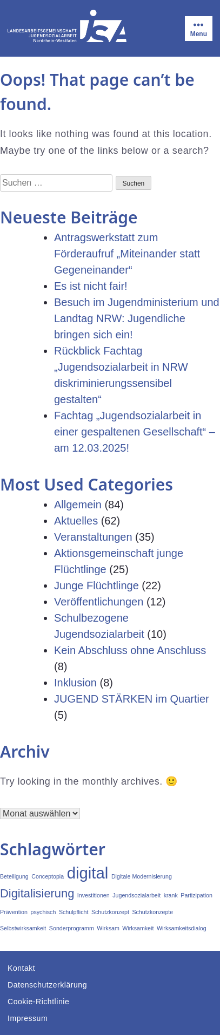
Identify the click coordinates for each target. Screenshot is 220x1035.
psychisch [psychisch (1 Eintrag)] (43, 912)
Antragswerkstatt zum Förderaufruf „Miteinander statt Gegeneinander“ (127, 253)
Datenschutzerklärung (47, 984)
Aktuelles (76, 521)
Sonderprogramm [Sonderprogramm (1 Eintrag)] (71, 928)
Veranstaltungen (93, 537)
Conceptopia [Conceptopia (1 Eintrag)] (47, 876)
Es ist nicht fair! (91, 286)
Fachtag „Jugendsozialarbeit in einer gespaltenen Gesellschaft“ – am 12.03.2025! (134, 432)
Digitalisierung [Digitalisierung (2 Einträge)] (37, 893)
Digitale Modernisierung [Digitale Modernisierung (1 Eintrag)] (141, 876)
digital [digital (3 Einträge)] (88, 873)
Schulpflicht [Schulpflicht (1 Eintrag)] (74, 912)
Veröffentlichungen (98, 602)
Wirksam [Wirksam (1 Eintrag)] (108, 928)
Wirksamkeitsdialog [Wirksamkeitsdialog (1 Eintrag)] (181, 928)
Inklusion (75, 683)
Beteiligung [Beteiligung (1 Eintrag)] (14, 876)
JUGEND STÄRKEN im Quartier (131, 699)
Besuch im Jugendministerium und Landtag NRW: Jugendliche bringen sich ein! (136, 318)
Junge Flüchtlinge (96, 585)
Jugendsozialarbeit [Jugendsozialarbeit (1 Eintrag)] (136, 895)
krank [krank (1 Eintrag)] (171, 895)
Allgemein (78, 504)
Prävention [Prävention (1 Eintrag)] (14, 912)
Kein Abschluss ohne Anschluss (130, 650)
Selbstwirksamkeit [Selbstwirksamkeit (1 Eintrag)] (23, 928)
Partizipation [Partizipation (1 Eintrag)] (196, 895)
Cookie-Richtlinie (38, 1001)
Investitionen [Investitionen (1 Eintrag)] (93, 895)
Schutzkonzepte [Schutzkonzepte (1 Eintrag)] (152, 912)
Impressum (28, 1018)
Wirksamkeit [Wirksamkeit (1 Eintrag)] (138, 928)
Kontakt (21, 968)
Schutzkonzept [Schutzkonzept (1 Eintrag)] (110, 912)
